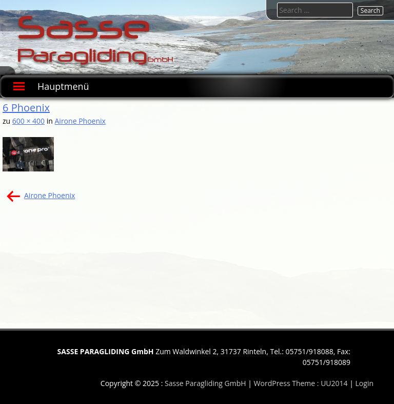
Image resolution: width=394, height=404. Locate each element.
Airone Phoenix (80, 121)
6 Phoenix (26, 107)
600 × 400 (28, 121)
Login (364, 383)
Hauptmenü (63, 86)
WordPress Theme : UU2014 (301, 383)
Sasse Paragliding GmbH (205, 383)
